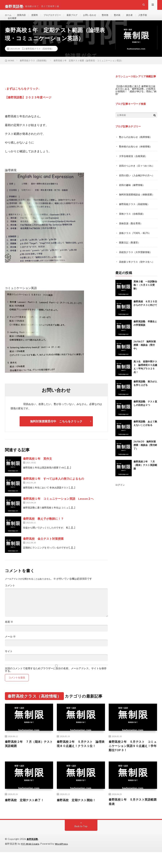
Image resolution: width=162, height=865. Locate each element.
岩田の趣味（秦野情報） (133, 194)
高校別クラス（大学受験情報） (137, 260)
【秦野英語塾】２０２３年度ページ (28, 107)
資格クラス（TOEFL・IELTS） (136, 241)
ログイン (120, 492)
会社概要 (29, 24)
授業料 (38, 18)
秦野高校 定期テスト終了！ (27, 812)
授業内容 (23, 18)
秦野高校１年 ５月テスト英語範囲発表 (132, 814)
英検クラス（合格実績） (133, 222)
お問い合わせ (99, 18)
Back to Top (81, 839)
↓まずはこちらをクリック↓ (22, 98)
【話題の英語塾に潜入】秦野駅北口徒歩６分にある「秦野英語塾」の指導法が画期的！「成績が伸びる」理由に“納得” (135, 100)
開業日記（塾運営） (130, 250)
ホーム (9, 18)
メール (10, 646)
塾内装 (129, 18)
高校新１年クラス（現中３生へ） (138, 269)
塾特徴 (116, 18)
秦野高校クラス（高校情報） (39, 59)
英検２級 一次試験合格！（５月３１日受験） (145, 293)
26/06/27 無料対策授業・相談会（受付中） (145, 353)
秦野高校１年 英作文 (37, 468)
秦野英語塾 (33, 852)
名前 (9, 632)
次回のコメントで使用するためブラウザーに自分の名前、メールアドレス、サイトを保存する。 (55, 679)
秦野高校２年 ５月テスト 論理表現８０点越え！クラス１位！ (80, 757)
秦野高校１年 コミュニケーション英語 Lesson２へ (58, 508)
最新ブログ (79, 18)
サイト (9, 661)
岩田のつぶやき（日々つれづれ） (138, 175)
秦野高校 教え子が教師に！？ (43, 528)
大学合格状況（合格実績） (134, 165)
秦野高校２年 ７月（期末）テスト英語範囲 (145, 473)
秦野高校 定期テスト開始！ (79, 812)
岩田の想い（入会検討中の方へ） (138, 184)
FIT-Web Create (31, 856)
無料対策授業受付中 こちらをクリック (56, 431)
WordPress (64, 856)
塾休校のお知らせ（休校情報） (137, 156)
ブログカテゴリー (57, 18)
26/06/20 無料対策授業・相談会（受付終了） (145, 453)
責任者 (142, 18)
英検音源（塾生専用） (131, 232)
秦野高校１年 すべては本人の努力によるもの (53, 488)
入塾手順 (13, 24)
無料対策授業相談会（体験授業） (138, 203)
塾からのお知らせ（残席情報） (137, 146)
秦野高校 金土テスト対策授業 (43, 548)
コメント (10, 595)
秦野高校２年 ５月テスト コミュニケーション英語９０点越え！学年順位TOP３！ (132, 757)
